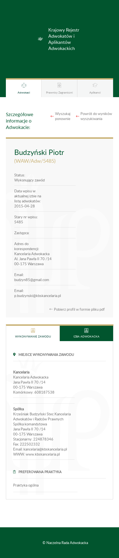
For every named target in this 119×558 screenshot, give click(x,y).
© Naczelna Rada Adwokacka (65, 542)
